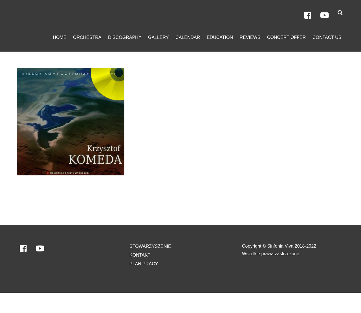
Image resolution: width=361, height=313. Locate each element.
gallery (158, 37)
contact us (327, 37)
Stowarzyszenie (150, 246)
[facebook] (308, 15)
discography (124, 37)
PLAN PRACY (143, 263)
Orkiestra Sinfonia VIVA (41, 303)
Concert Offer (286, 37)
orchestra (87, 37)
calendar (187, 37)
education (220, 37)
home (59, 37)
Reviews (250, 37)
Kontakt (139, 255)
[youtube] (324, 15)
